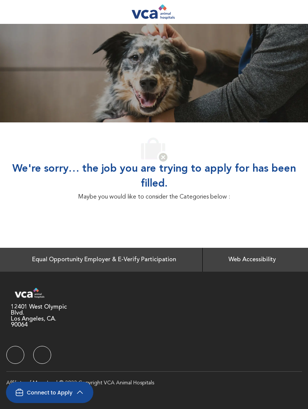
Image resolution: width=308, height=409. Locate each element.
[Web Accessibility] (252, 260)
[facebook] (15, 355)
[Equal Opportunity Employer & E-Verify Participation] (104, 260)
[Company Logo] (153, 12)
